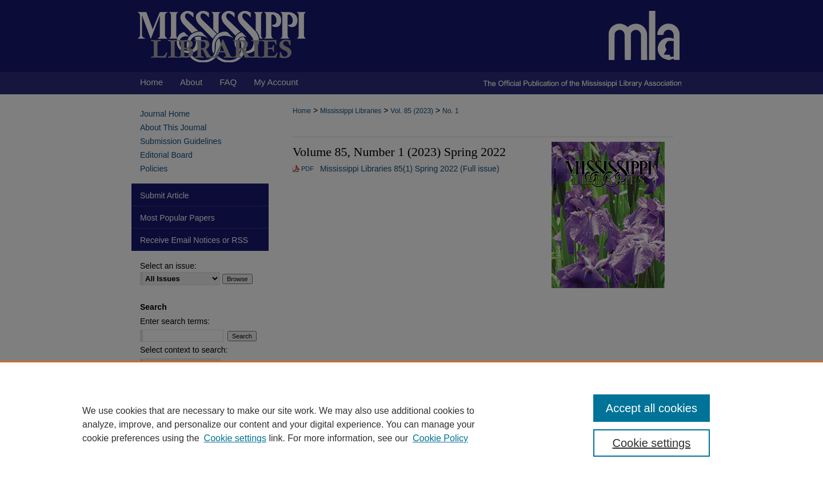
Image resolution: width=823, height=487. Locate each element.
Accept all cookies (651, 408)
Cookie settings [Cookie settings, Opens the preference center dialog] (652, 443)
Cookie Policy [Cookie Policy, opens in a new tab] (440, 438)
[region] (411, 424)
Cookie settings (235, 438)
